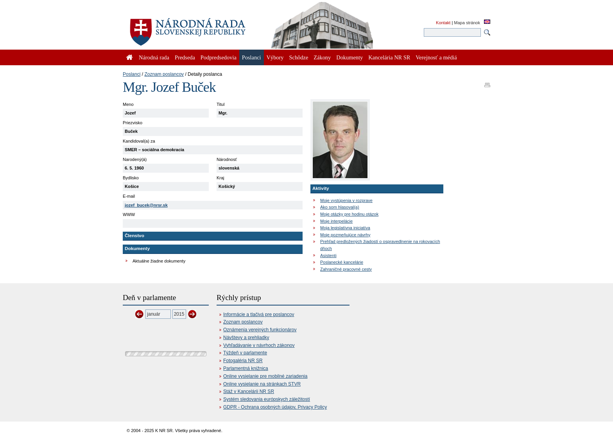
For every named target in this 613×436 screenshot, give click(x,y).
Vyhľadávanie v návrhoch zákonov (259, 345)
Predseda (185, 57)
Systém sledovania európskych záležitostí (266, 399)
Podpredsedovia (219, 57)
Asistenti (328, 255)
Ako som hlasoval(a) (339, 207)
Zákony (322, 57)
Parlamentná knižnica (245, 368)
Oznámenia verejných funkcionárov (259, 329)
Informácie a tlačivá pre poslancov (258, 314)
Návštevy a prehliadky (246, 337)
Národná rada (154, 57)
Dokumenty (349, 57)
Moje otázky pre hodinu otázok (349, 214)
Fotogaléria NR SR (243, 360)
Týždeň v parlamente (245, 353)
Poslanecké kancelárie (341, 262)
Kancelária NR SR (389, 57)
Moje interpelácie (336, 221)
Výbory (275, 57)
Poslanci (131, 74)
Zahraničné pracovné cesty (346, 269)
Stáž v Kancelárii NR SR (248, 391)
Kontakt (443, 22)
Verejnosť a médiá (436, 57)
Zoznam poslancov (164, 74)
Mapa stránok (467, 22)
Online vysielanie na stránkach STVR (262, 384)
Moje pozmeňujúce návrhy (345, 234)
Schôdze (298, 57)
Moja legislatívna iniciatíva (345, 227)
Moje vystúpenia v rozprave (346, 200)
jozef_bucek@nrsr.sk (146, 205)
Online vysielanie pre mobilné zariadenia (265, 376)
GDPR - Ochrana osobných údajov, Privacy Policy (275, 407)
